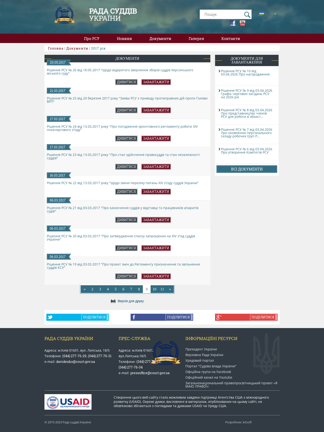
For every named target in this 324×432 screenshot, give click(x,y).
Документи (160, 38)
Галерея (196, 38)
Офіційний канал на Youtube (208, 377)
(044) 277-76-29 (74, 356)
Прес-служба (134, 338)
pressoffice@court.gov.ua (150, 373)
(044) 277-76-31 (100, 356)
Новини (124, 38)
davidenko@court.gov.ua (75, 361)
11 (162, 289)
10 (154, 289)
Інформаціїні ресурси (211, 338)
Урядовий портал (199, 360)
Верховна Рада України (204, 355)
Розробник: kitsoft (238, 422)
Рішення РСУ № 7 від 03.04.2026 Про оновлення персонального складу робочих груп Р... (246, 132)
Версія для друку (131, 301)
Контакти (230, 38)
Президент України (201, 349)
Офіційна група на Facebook (208, 371)
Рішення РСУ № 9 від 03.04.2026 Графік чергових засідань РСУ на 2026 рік (246, 93)
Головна (56, 48)
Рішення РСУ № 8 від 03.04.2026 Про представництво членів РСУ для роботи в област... (246, 113)
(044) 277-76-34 (131, 367)
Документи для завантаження (247, 60)
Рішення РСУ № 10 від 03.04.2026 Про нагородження (245, 72)
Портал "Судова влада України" (210, 366)
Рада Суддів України (68, 338)
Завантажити (156, 82)
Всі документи (247, 168)
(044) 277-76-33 (148, 361)
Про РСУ (92, 38)
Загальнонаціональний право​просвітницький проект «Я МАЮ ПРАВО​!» (231, 384)
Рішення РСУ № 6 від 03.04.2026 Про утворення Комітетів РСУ (246, 151)
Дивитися (126, 82)
